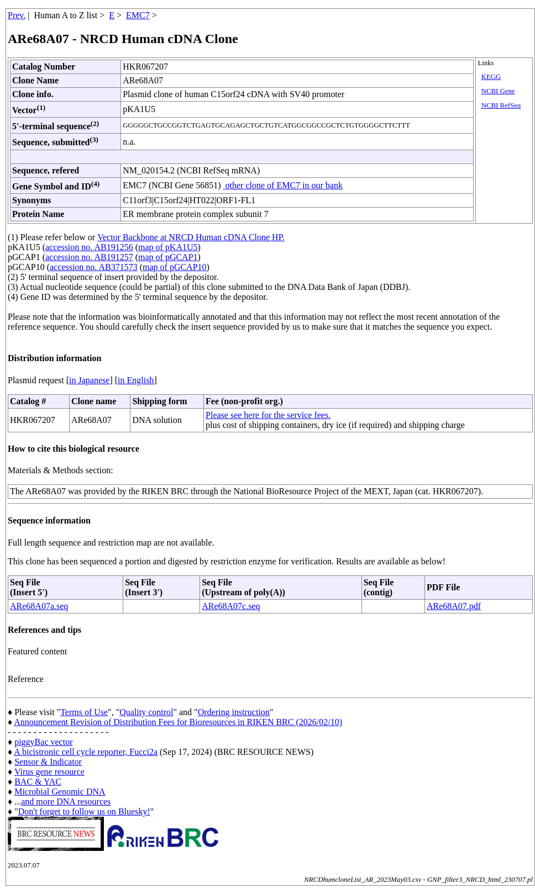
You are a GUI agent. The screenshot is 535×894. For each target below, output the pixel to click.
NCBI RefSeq (501, 105)
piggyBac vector (43, 742)
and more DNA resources (66, 801)
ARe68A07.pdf (454, 606)
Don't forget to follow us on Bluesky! (84, 811)
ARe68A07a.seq (39, 606)
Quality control (146, 712)
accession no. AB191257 (89, 257)
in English (136, 380)
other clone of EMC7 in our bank (283, 185)
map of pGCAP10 (175, 267)
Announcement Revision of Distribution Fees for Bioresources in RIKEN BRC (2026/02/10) (178, 722)
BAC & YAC (37, 781)
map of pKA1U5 (168, 247)
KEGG (491, 77)
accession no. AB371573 (94, 267)
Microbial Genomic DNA (59, 791)
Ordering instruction (234, 712)
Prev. (16, 15)
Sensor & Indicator (48, 761)
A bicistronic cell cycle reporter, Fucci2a (86, 752)
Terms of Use (84, 712)
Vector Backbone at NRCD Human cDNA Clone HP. (191, 237)
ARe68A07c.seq (231, 606)
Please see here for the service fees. (268, 415)
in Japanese (89, 380)
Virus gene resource (49, 771)
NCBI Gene (498, 91)
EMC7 (138, 15)
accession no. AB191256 (89, 247)
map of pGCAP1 (168, 257)
